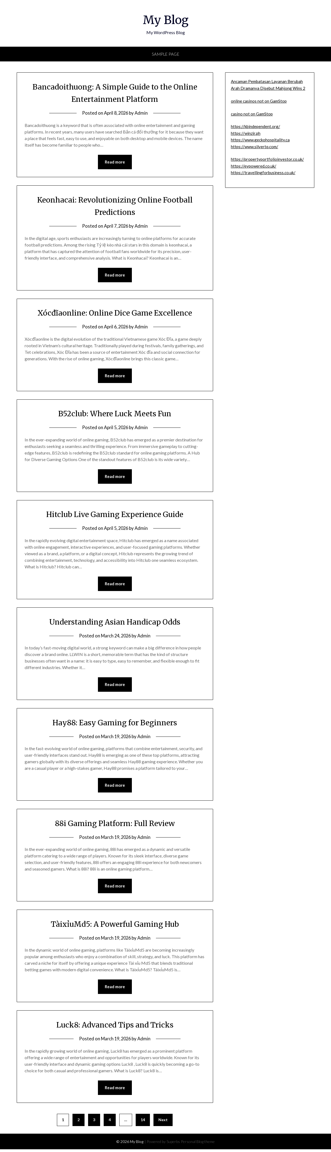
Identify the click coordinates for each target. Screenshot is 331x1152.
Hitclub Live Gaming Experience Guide (115, 515)
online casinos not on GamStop (259, 101)
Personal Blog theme (198, 1144)
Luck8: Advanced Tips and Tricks (115, 1027)
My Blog (165, 19)
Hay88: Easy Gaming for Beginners (114, 724)
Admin (142, 113)
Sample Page (165, 54)
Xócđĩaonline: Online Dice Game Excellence (115, 313)
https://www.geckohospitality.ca (260, 139)
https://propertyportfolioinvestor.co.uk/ (267, 159)
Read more (115, 162)
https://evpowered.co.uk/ (253, 166)
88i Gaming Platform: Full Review (115, 825)
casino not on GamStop (252, 113)
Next (163, 1122)
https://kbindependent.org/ (255, 126)
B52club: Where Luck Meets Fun (114, 414)
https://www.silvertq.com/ (254, 146)
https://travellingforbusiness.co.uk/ (263, 172)
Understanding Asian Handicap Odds (114, 623)
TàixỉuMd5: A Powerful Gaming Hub (115, 926)
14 (143, 1122)
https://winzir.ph (245, 133)
